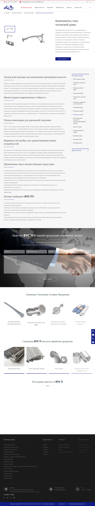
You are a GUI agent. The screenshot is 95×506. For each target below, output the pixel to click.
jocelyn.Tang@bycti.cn (38, 2)
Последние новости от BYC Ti (47, 382)
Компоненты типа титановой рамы (44, 13)
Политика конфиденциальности (77, 504)
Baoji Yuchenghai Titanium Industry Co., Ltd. (31, 504)
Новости (69, 7)
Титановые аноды (77, 136)
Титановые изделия (26, 7)
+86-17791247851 (12, 2)
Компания (50, 7)
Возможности (60, 7)
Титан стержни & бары (79, 79)
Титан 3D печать (77, 127)
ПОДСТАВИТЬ (47, 279)
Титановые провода (78, 93)
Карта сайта (62, 504)
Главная (8, 13)
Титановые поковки (78, 111)
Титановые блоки (77, 139)
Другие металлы (39, 7)
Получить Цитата (63, 59)
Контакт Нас (78, 7)
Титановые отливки (29, 13)
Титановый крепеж (78, 107)
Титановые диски (77, 143)
